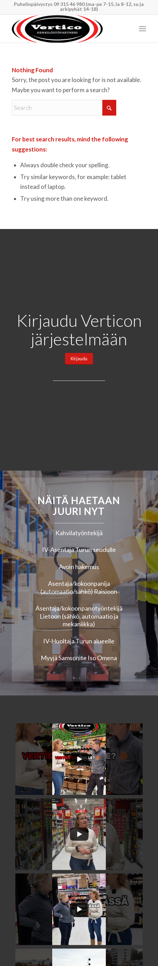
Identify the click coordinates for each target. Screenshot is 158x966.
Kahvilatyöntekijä (79, 533)
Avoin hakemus (79, 566)
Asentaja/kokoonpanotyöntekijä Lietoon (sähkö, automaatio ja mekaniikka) (79, 616)
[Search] (64, 108)
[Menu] (142, 28)
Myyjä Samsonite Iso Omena (79, 658)
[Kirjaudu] (79, 358)
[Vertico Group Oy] (65, 29)
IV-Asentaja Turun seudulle (79, 549)
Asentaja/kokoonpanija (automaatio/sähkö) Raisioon (78, 587)
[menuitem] (142, 28)
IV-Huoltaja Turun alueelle (78, 641)
